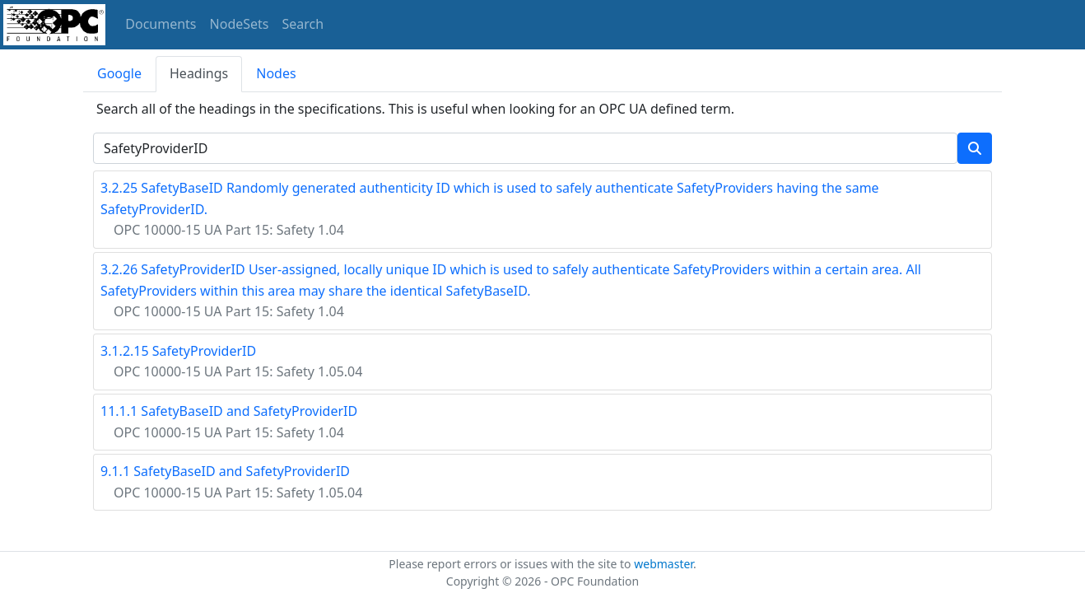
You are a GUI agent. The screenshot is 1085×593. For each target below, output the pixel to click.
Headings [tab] (199, 73)
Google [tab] (119, 73)
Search (303, 24)
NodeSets (239, 24)
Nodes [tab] (276, 73)
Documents (160, 24)
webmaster (663, 564)
